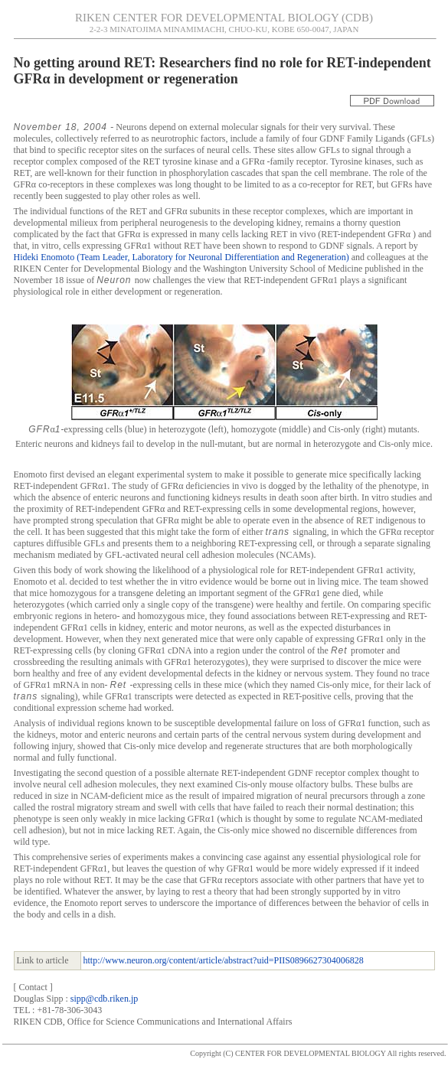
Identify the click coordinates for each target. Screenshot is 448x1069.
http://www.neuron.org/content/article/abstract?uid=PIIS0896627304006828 (223, 960)
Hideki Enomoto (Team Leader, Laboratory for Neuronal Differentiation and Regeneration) (181, 257)
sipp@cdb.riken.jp (104, 998)
